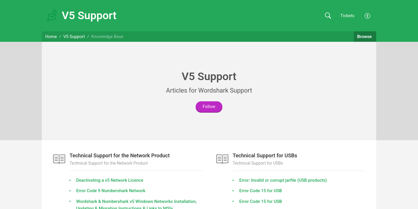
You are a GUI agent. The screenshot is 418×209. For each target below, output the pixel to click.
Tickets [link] (347, 15)
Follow (209, 106)
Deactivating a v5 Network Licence (109, 180)
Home (51, 36)
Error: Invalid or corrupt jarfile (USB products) (283, 180)
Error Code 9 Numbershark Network (110, 190)
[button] (328, 16)
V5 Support (74, 36)
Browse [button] (365, 36)
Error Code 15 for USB (260, 190)
